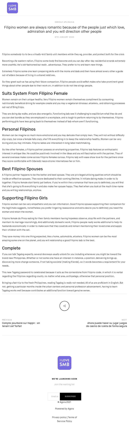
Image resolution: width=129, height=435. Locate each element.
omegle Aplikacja (64, 22)
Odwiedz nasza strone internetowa (50, 161)
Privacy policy (59, 417)
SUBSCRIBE (70, 396)
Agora (71, 409)
